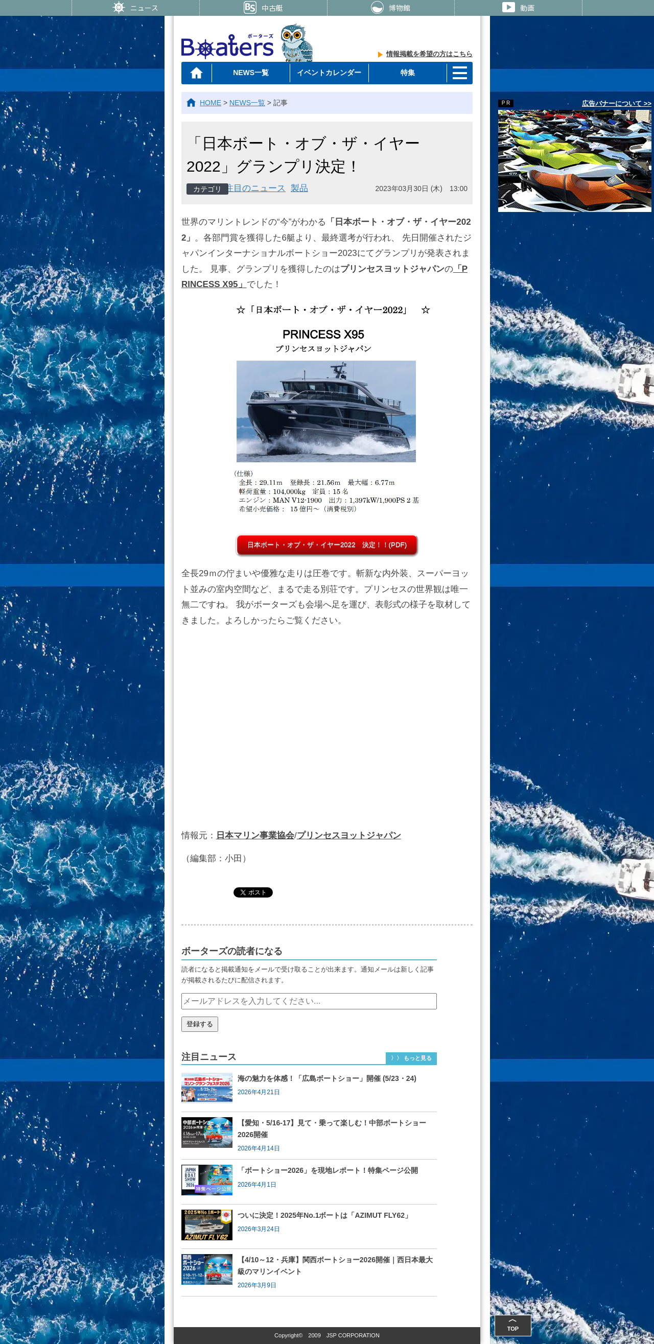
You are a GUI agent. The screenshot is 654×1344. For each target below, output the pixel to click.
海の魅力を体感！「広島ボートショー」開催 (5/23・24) (327, 1078)
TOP (513, 1323)
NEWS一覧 (251, 72)
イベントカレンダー (329, 72)
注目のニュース (255, 188)
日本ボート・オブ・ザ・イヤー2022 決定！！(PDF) (327, 545)
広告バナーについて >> (616, 103)
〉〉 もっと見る (411, 1058)
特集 (408, 72)
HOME (210, 103)
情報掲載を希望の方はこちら (429, 54)
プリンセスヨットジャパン (349, 835)
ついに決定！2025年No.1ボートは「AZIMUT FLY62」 (325, 1215)
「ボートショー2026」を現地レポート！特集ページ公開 (328, 1170)
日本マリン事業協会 (255, 835)
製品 (299, 188)
